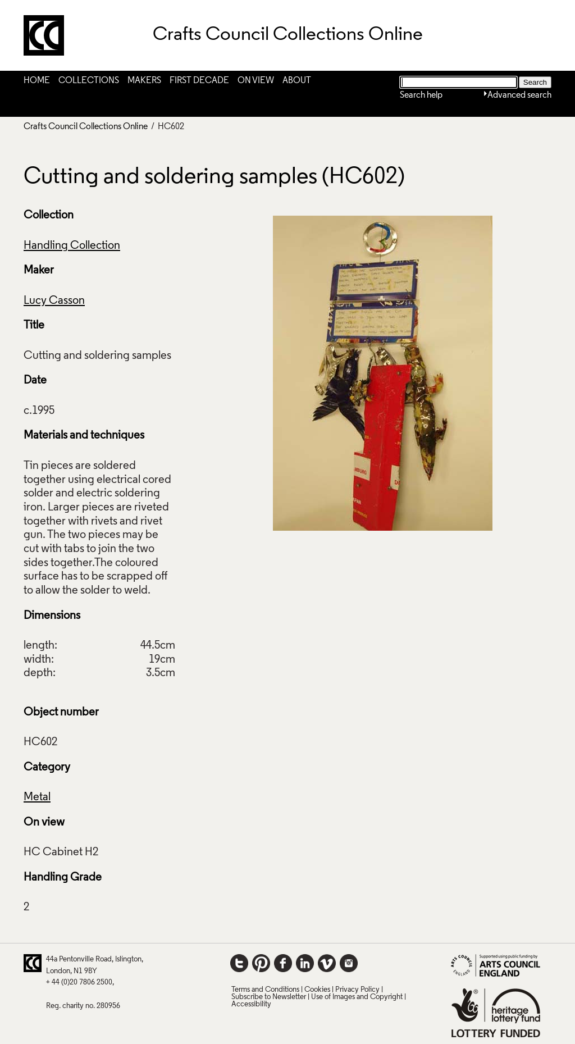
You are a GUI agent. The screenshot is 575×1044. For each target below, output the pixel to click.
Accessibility (251, 1004)
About (296, 80)
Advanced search (519, 95)
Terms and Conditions (265, 989)
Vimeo (327, 963)
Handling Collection (72, 246)
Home (37, 80)
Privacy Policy (357, 989)
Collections (88, 80)
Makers (144, 80)
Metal (37, 797)
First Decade (199, 80)
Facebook (283, 963)
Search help (421, 95)
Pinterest (261, 963)
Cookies (317, 989)
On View (256, 80)
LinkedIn (305, 963)
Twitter (239, 963)
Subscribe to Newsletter (268, 997)
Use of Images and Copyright (357, 997)
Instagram (349, 963)
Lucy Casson (54, 301)
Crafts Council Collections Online (86, 126)
